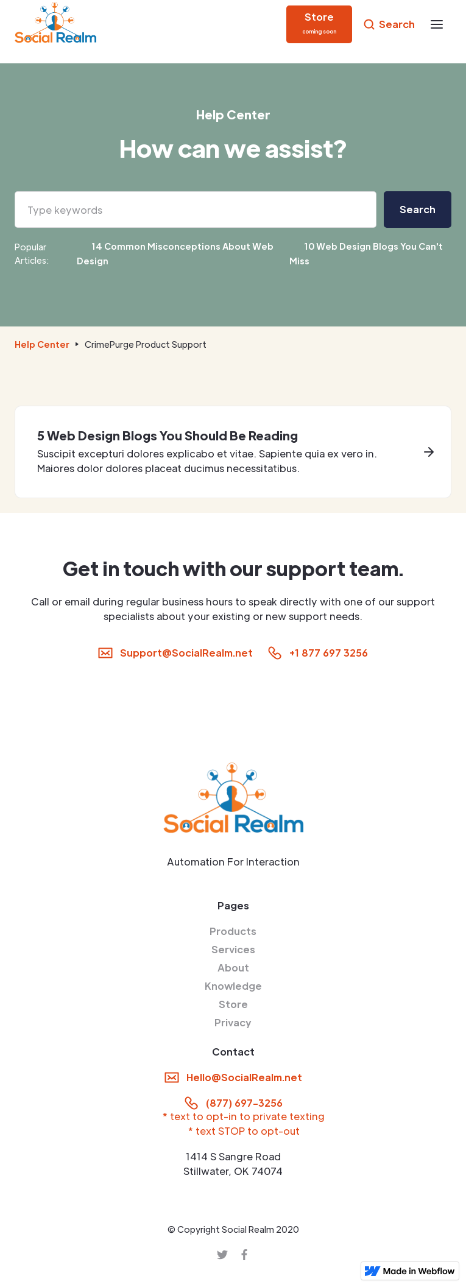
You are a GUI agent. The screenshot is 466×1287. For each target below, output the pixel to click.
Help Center (42, 344)
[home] (55, 24)
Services (233, 949)
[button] (436, 24)
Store (233, 1004)
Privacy (233, 1022)
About (233, 967)
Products (233, 931)
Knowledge (233, 985)
